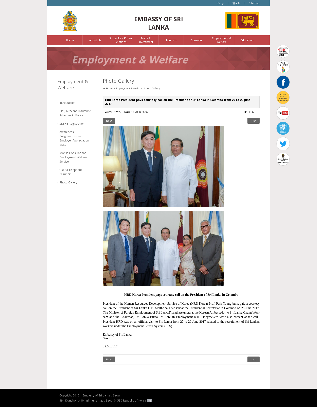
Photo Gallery (68, 182)
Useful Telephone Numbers (70, 172)
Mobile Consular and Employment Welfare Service (73, 157)
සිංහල (220, 3)
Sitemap (254, 3)
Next (109, 121)
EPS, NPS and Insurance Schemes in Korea (75, 113)
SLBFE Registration (72, 123)
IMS (149, 400)
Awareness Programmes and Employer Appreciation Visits (74, 138)
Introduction (67, 103)
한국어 (236, 3)
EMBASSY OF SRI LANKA (158, 23)
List (253, 121)
